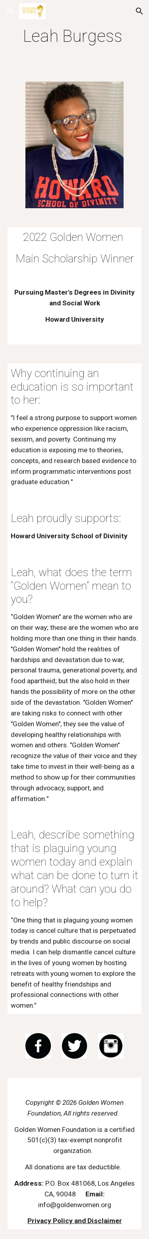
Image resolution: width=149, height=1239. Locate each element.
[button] (9, 11)
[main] (75, 36)
